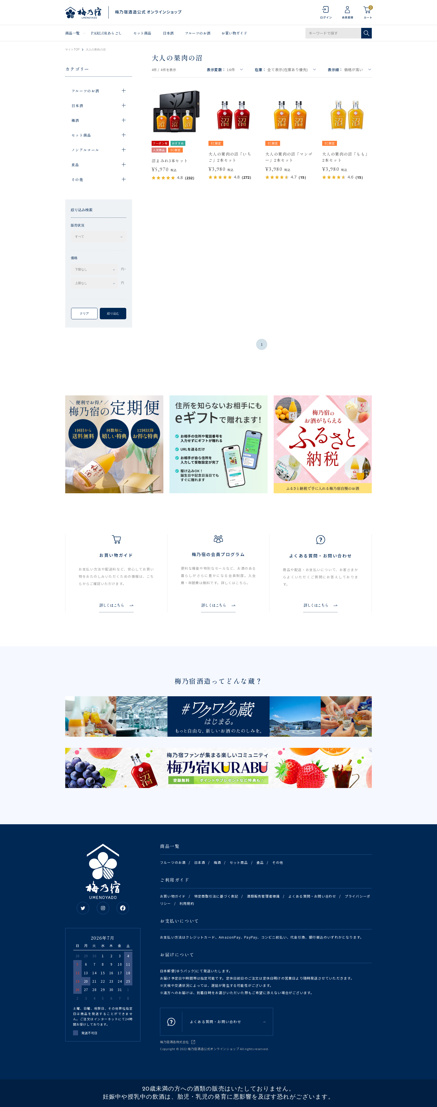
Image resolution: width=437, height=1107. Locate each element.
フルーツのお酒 (197, 33)
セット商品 (142, 33)
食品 (260, 862)
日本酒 (168, 33)
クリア (84, 313)
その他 (277, 862)
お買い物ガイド (234, 33)
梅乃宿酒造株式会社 (174, 1042)
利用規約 (186, 903)
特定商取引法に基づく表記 (216, 896)
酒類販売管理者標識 (263, 896)
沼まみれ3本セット (170, 160)
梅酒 (217, 862)
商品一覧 (72, 33)
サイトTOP (72, 49)
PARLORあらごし (106, 33)
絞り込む (113, 313)
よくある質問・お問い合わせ (312, 896)
